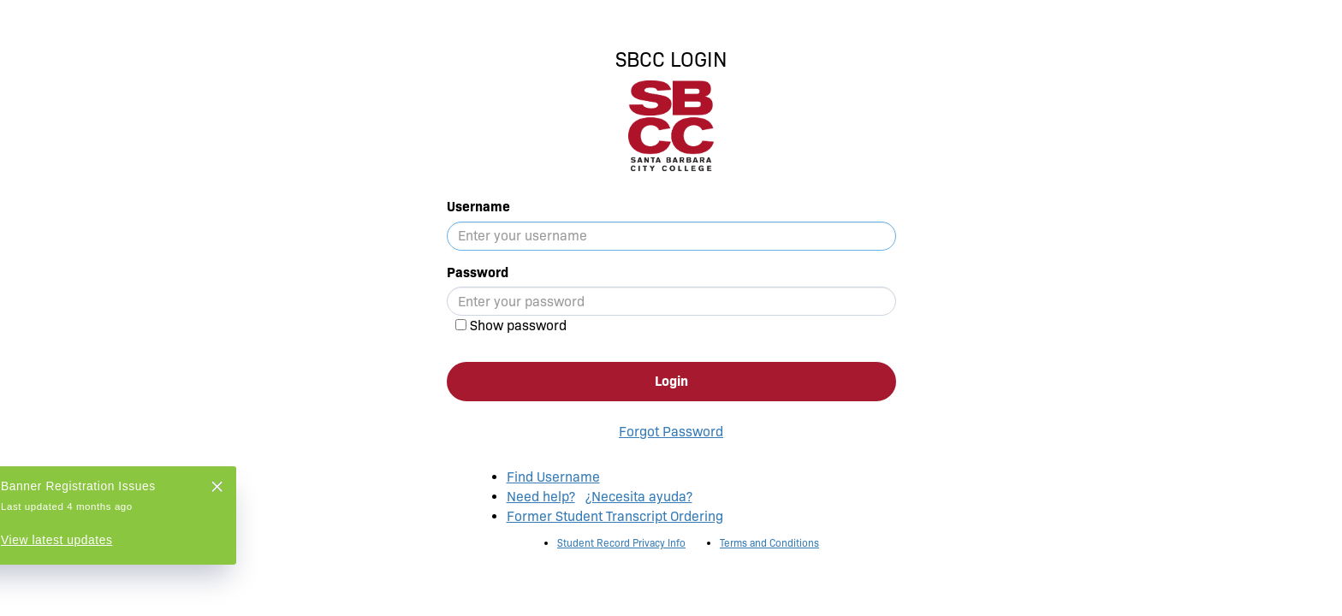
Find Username (553, 477)
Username (478, 206)
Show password (518, 325)
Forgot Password (671, 432)
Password (477, 272)
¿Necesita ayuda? (638, 497)
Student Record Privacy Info (621, 542)
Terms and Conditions (769, 542)
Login (671, 381)
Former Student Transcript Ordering (615, 516)
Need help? (541, 497)
